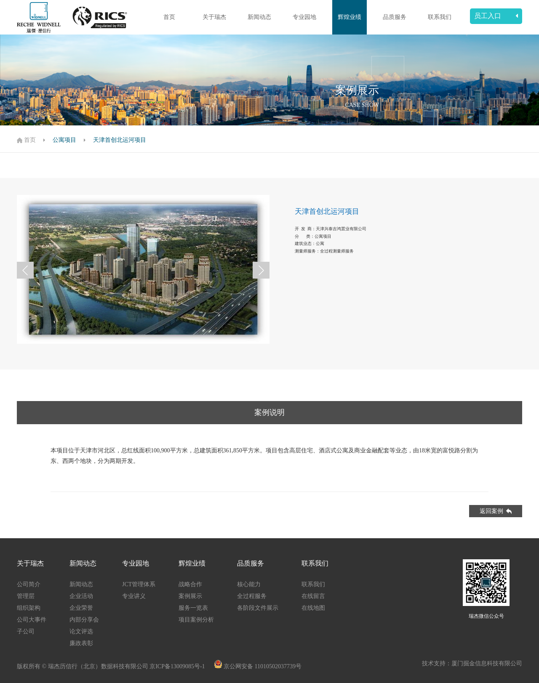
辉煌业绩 (349, 17)
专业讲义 (134, 596)
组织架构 (28, 608)
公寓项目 (64, 140)
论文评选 (81, 631)
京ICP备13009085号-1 (177, 666)
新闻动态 (259, 17)
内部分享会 (84, 620)
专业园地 (304, 17)
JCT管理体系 (138, 584)
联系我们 (439, 17)
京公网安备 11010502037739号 (263, 666)
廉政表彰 (81, 643)
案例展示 (190, 596)
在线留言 (313, 596)
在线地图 (313, 608)
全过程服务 (252, 596)
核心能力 (249, 584)
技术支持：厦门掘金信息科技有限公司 (472, 663)
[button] (25, 270)
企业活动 (81, 596)
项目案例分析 (196, 620)
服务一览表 (193, 608)
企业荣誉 (81, 608)
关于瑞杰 (214, 17)
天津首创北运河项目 (119, 140)
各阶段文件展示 (257, 608)
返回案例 (496, 511)
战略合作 (190, 584)
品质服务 (394, 17)
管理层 (26, 596)
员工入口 (496, 15)
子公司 (26, 631)
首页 (169, 17)
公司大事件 (31, 620)
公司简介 (28, 584)
